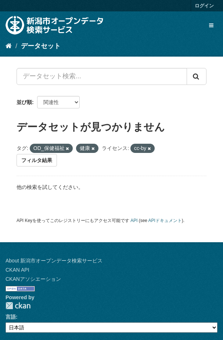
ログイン (204, 5)
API (133, 220)
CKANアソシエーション (33, 279)
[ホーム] (9, 46)
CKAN (18, 305)
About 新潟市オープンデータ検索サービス (54, 261)
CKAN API (17, 270)
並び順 (24, 102)
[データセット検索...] (102, 76)
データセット (41, 46)
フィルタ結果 (36, 160)
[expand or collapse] (211, 25)
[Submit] (196, 76)
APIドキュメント (165, 220)
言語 (11, 317)
